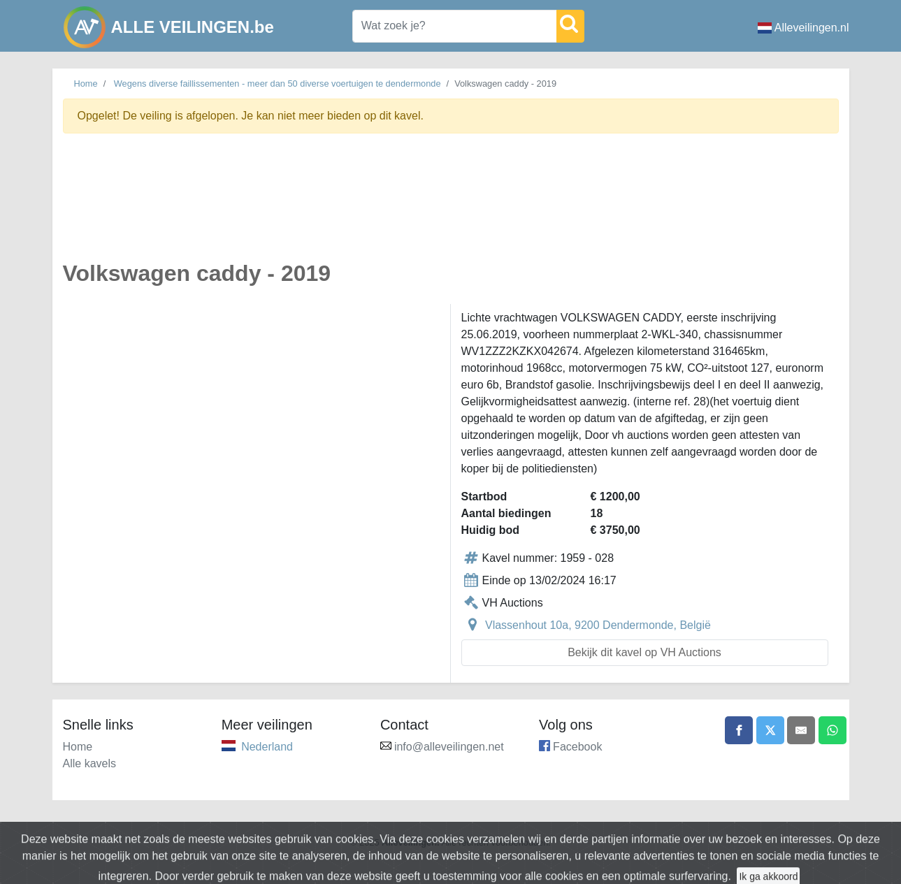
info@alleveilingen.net (449, 747)
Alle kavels (89, 763)
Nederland (267, 747)
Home (86, 83)
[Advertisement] (451, 205)
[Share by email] (801, 730)
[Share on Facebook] (739, 730)
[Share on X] (770, 730)
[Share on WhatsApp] (832, 730)
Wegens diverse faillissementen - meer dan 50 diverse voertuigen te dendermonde (277, 83)
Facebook (577, 747)
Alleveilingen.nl (803, 28)
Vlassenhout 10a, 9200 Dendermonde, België (598, 625)
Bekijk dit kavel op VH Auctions (644, 652)
